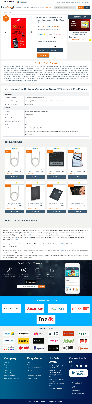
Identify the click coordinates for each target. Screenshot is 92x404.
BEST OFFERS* (48, 7)
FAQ (5, 367)
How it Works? (8, 370)
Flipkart (56, 26)
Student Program (32, 378)
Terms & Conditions (9, 375)
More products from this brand (21, 221)
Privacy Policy (8, 373)
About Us (6, 362)
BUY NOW (43, 55)
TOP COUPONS (41, 7)
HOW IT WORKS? (70, 2)
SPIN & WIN (22, 2)
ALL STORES (26, 7)
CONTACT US (78, 2)
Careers (29, 370)
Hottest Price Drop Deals (34, 375)
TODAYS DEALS (33, 7)
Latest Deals (30, 373)
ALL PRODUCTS (19, 7)
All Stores (29, 365)
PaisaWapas (41, 402)
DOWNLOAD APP (86, 2)
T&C (39, 44)
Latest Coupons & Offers (34, 367)
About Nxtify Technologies (11, 378)
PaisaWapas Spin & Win (55, 388)
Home (28, 362)
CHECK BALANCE (61, 2)
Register (81, 7)
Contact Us (77, 385)
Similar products (13, 142)
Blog (5, 365)
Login (87, 7)
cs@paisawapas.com (78, 393)
